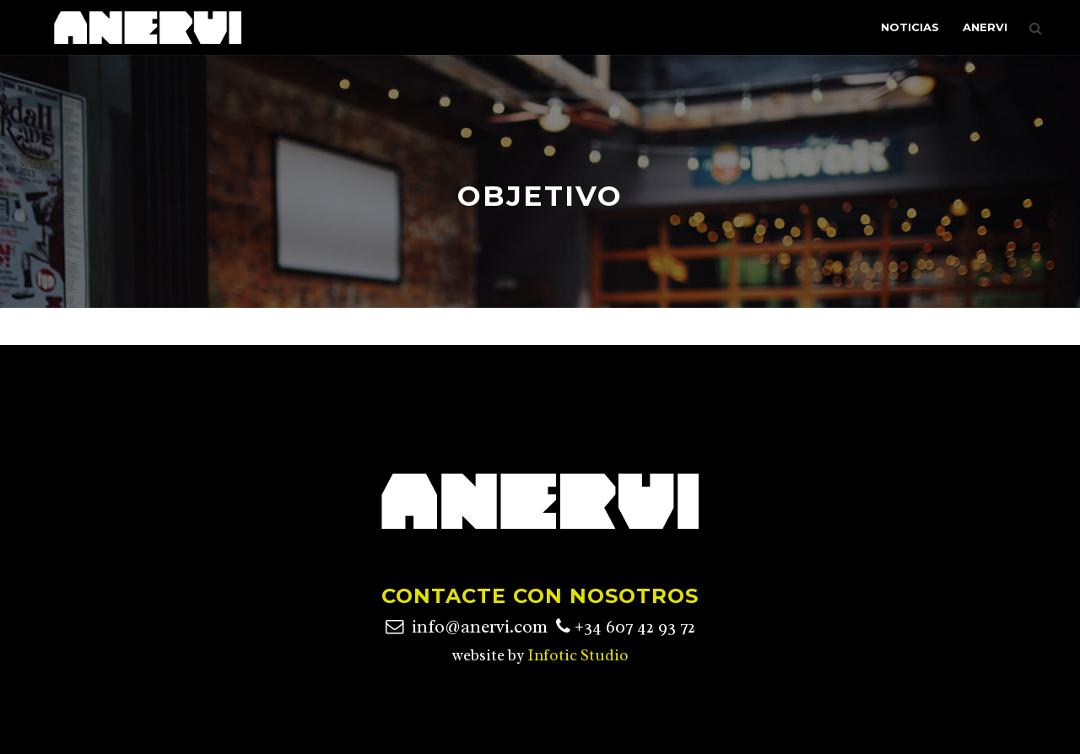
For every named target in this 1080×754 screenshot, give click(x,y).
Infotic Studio (578, 655)
